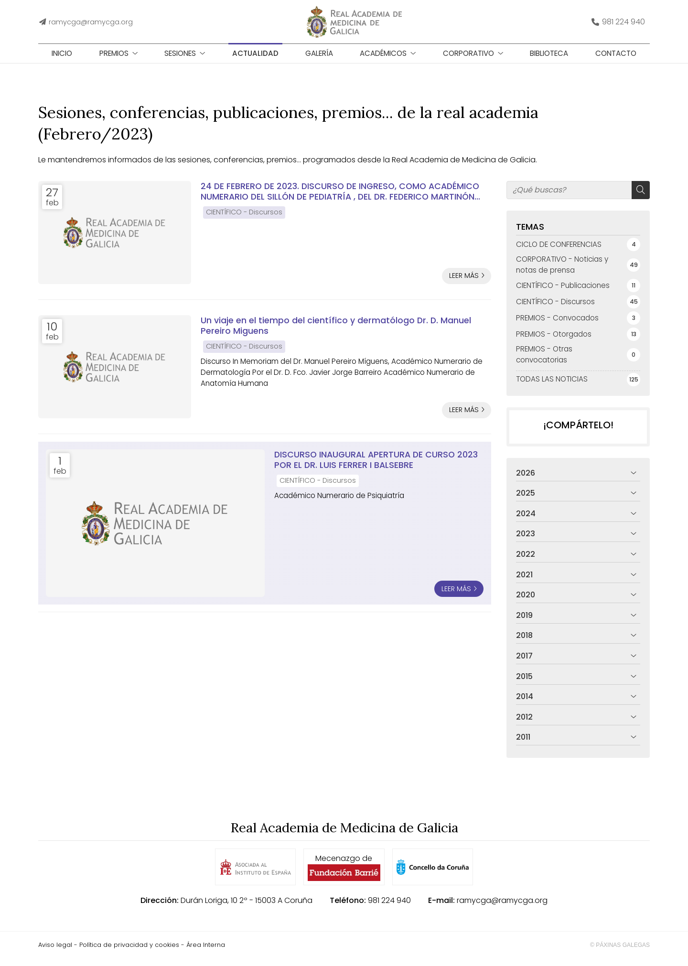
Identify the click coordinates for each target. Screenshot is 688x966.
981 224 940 (389, 907)
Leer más (464, 283)
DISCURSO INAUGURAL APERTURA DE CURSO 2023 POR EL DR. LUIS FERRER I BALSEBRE (376, 467)
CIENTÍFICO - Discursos (244, 219)
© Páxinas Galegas (620, 952)
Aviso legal (55, 952)
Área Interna (205, 952)
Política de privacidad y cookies (129, 952)
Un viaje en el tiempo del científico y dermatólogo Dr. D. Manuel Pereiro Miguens (336, 333)
